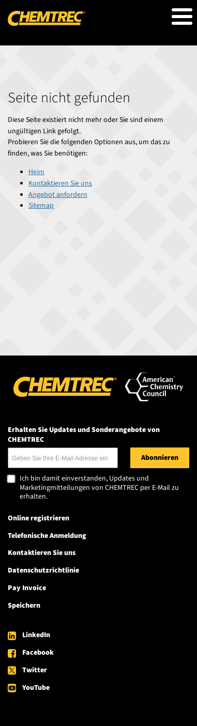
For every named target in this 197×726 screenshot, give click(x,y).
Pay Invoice (27, 588)
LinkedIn (36, 635)
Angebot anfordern (57, 195)
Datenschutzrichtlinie (43, 570)
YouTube (36, 688)
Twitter (34, 670)
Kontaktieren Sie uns (60, 183)
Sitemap (41, 205)
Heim (36, 172)
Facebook (38, 652)
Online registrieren (38, 518)
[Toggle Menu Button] (182, 16)
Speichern (24, 605)
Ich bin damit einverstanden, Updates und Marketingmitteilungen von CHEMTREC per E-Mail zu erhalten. (99, 488)
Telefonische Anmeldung (47, 536)
